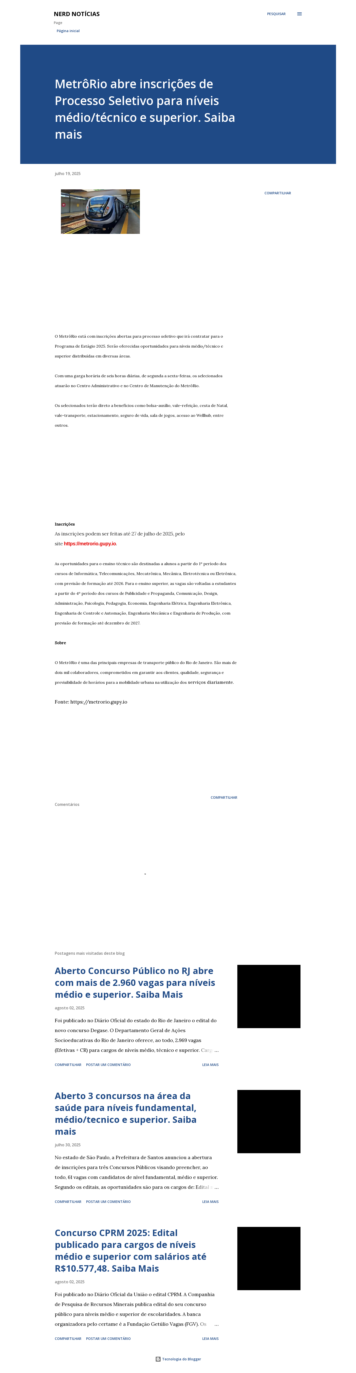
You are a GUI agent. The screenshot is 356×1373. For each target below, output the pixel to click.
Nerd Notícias (77, 14)
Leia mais (210, 1064)
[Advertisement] (146, 286)
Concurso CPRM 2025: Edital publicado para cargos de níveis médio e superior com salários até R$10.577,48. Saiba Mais (130, 1250)
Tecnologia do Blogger (178, 1359)
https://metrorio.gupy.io (90, 543)
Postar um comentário (108, 1064)
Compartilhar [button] (277, 193)
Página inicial (68, 30)
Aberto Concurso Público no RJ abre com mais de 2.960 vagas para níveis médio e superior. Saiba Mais (135, 982)
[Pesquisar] (276, 14)
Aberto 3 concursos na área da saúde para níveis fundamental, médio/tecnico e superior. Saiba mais (126, 1113)
